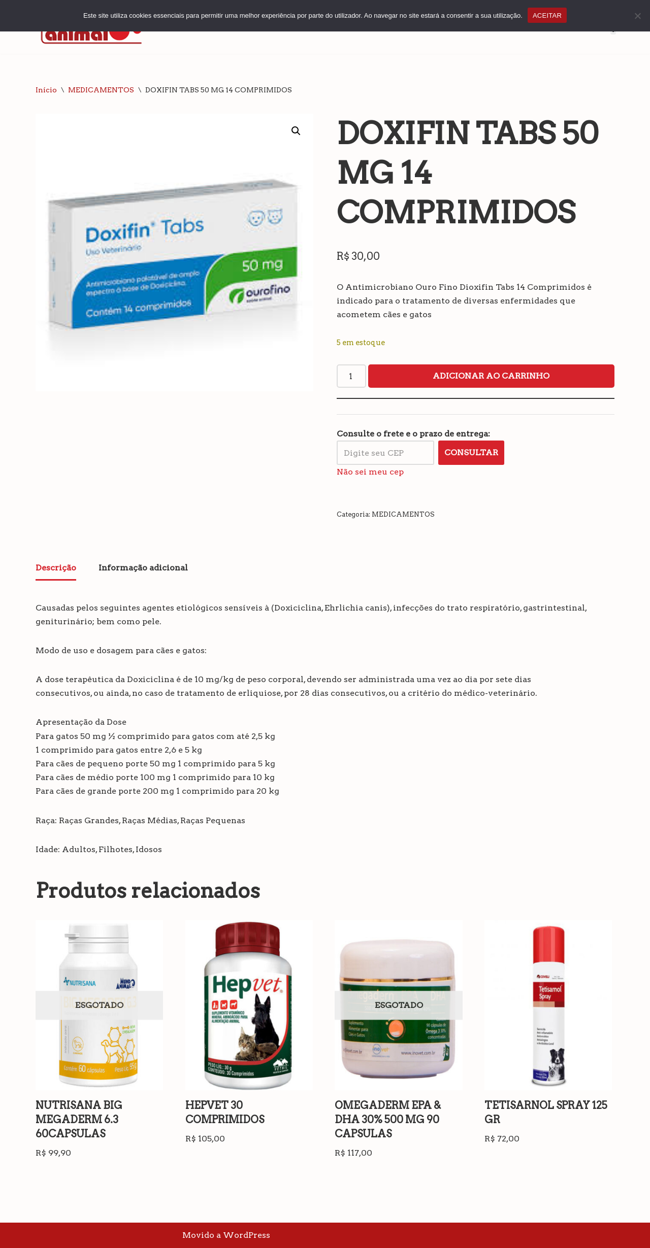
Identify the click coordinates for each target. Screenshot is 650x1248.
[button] (296, 131)
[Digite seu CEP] (385, 453)
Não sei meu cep (370, 472)
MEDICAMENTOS (101, 90)
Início (46, 90)
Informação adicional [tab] (143, 567)
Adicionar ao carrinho (491, 376)
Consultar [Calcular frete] (471, 452)
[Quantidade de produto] (351, 376)
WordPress (246, 1235)
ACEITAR (547, 15)
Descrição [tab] (56, 567)
